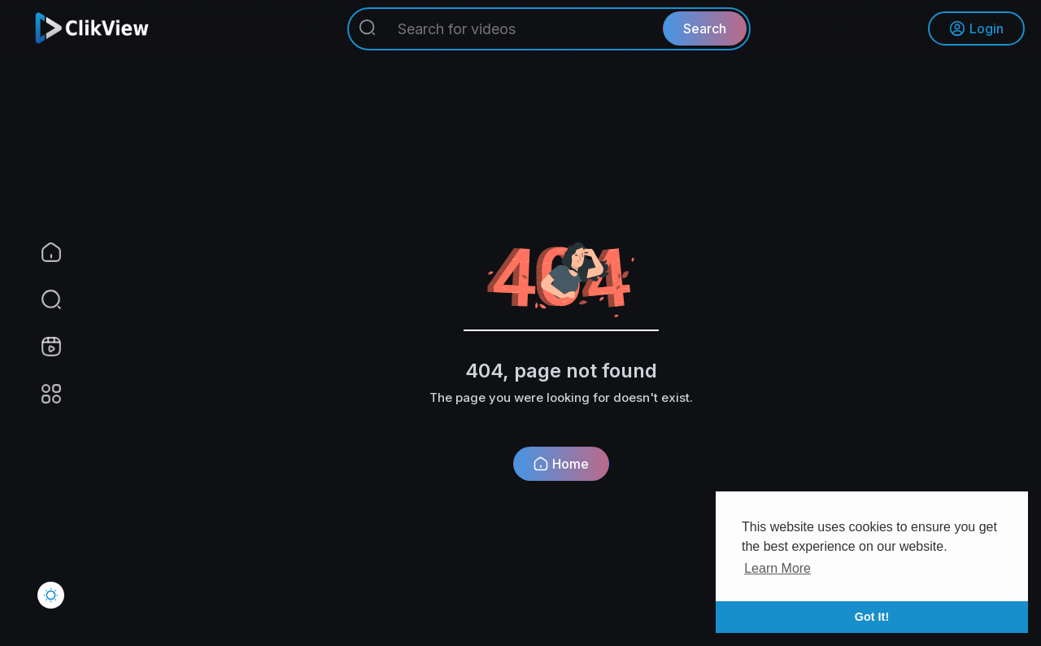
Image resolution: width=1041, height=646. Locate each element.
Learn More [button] (777, 568)
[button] (40, 299)
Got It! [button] (872, 616)
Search (704, 28)
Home (561, 464)
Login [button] (976, 28)
